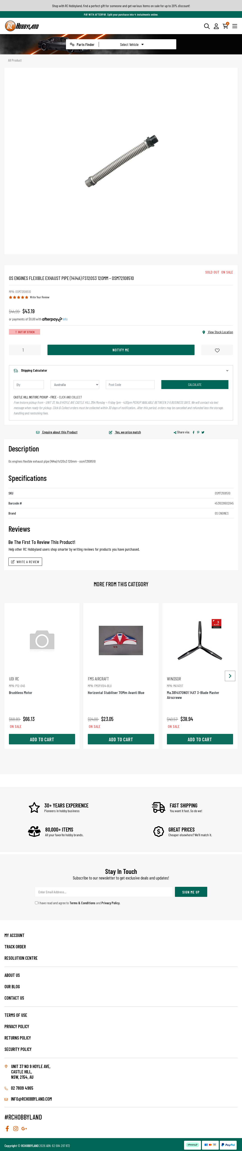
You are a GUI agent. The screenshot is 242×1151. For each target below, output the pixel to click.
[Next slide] (230, 676)
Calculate (195, 384)
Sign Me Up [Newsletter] (191, 892)
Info (65, 319)
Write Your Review (39, 297)
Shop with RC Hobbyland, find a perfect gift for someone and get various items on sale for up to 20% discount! (121, 6)
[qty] (29, 384)
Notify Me (121, 350)
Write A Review (25, 562)
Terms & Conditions (82, 903)
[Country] (75, 384)
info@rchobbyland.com (28, 1099)
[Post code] (130, 384)
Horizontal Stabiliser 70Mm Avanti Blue (121, 685)
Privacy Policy (110, 903)
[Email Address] (104, 892)
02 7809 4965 (18, 1088)
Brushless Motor (42, 685)
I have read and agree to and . (77, 903)
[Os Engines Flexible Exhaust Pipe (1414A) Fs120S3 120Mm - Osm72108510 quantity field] (25, 350)
